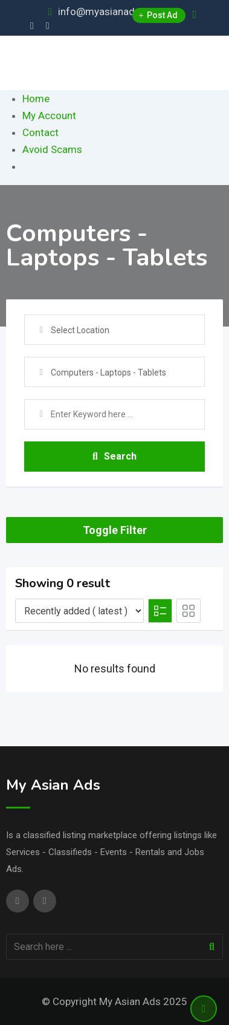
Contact (40, 132)
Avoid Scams (52, 149)
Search (114, 456)
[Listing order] (79, 611)
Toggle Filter (115, 530)
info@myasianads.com (110, 11)
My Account (49, 115)
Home (36, 99)
